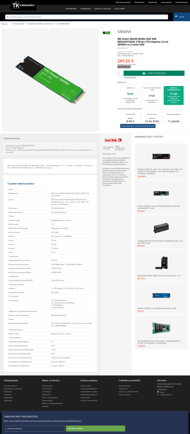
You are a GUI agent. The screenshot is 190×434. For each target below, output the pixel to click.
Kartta (160, 392)
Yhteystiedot (8, 398)
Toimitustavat (47, 389)
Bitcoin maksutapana (50, 398)
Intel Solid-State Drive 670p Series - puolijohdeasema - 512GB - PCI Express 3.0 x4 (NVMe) (159, 342)
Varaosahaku (85, 398)
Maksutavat (46, 395)
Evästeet (45, 407)
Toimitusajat (46, 392)
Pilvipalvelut (123, 389)
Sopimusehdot (47, 401)
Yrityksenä (8, 395)
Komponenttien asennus (89, 392)
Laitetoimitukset (125, 386)
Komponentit (17, 24)
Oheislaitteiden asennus (89, 395)
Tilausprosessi (47, 386)
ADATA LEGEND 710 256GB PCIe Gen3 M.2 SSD (157, 308)
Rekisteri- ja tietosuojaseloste (53, 404)
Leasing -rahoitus (125, 395)
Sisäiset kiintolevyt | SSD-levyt (39, 24)
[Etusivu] (23, 5)
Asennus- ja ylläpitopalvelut (129, 392)
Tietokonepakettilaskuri (89, 389)
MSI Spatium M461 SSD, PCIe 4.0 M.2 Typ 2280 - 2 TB (159, 276)
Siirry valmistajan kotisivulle (120, 148)
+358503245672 (164, 395)
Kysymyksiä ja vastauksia (13, 389)
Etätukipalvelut (85, 386)
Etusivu (5, 24)
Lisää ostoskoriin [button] (156, 73)
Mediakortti (8, 392)
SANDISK (124, 31)
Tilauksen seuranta (11, 386)
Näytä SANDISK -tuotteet (108, 148)
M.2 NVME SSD (62, 24)
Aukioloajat (8, 401)
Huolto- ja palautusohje (88, 401)
